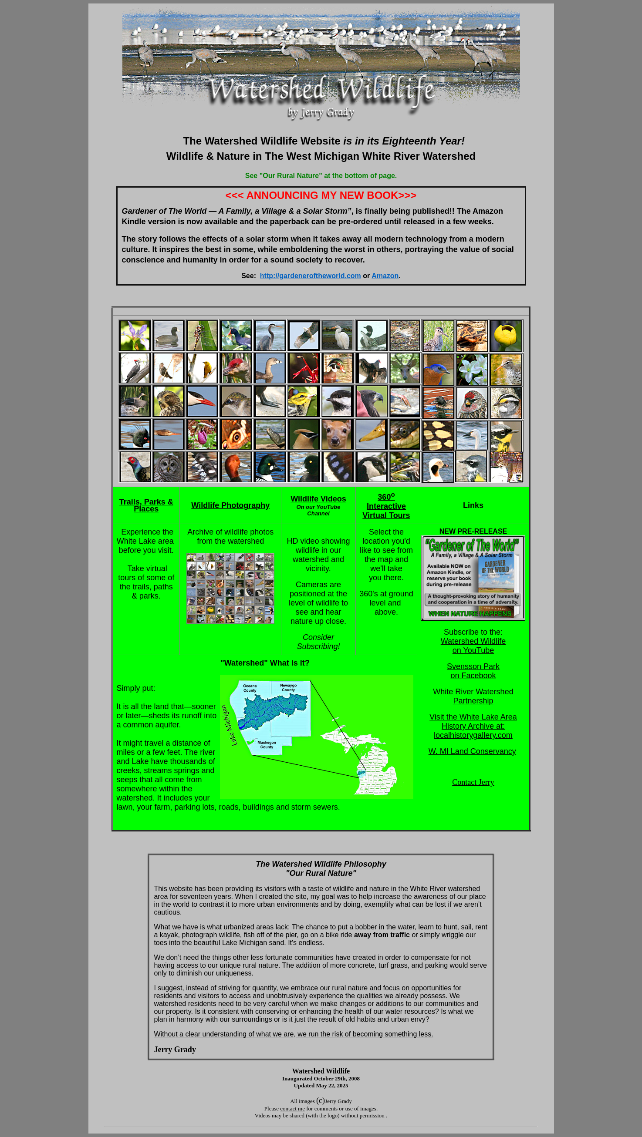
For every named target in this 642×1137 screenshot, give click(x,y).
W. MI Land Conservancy (472, 751)
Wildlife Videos (318, 498)
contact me (292, 1108)
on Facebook (473, 675)
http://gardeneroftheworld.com (310, 275)
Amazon (385, 275)
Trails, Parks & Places (146, 505)
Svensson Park (473, 666)
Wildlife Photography (230, 505)
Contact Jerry (473, 782)
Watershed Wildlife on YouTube (473, 646)
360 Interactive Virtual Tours (386, 506)
